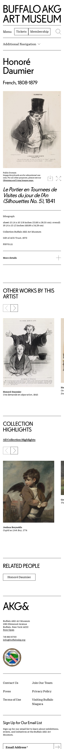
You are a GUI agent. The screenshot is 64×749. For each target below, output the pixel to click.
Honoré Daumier (18, 65)
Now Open (8, 629)
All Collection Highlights (19, 439)
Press (7, 691)
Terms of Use (12, 699)
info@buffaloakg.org (14, 639)
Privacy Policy (42, 691)
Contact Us (10, 682)
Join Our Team (42, 682)
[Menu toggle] (7, 31)
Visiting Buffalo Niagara (42, 701)
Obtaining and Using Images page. (18, 180)
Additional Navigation (21, 44)
